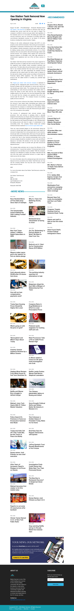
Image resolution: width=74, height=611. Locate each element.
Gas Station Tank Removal (17, 29)
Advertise (26, 609)
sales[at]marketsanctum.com (17, 599)
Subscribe (55, 584)
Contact (33, 609)
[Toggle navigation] (42, 6)
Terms (10, 609)
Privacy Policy (18, 609)
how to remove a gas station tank (33, 125)
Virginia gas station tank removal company (24, 83)
